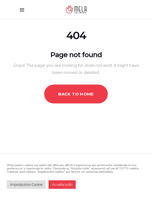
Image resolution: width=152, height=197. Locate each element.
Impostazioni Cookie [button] (26, 184)
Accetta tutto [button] (62, 184)
